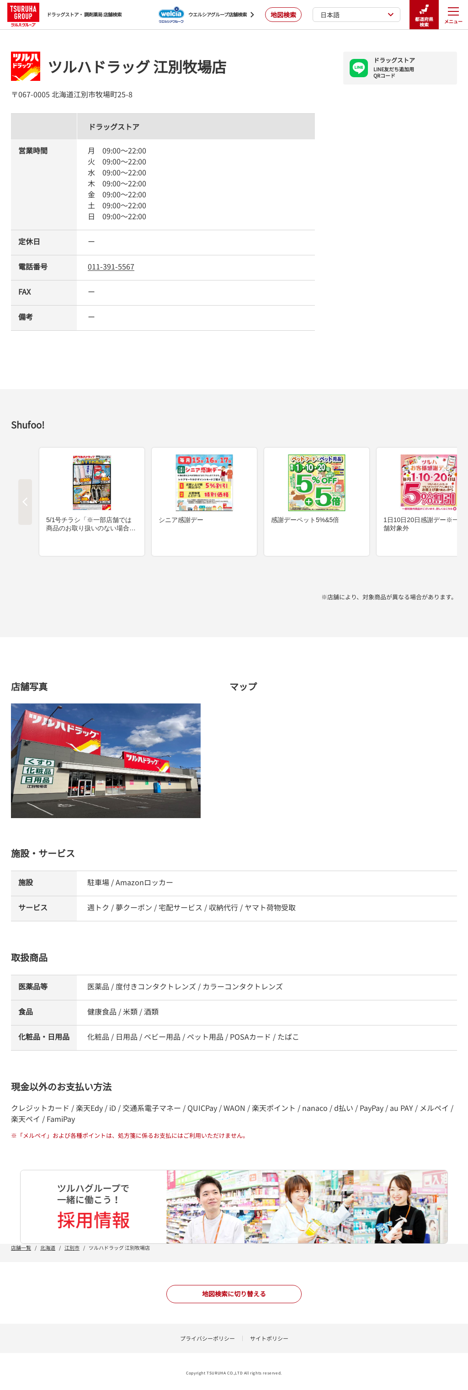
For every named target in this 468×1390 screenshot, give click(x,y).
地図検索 (283, 14)
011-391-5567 (111, 266)
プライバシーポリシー (207, 1338)
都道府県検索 (424, 15)
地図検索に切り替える (234, 1293)
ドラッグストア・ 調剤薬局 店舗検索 (64, 14)
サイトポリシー (269, 1338)
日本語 (357, 14)
